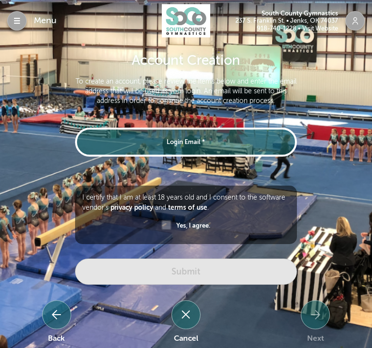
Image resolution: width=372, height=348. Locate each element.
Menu (45, 20)
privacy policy (131, 207)
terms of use (187, 207)
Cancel (186, 338)
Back (56, 338)
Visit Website (320, 28)
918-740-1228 (277, 28)
